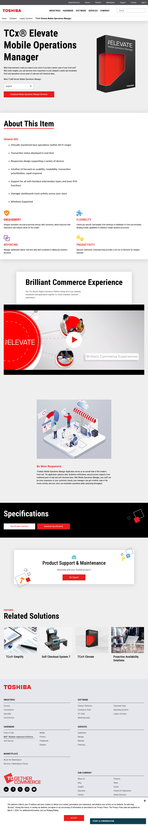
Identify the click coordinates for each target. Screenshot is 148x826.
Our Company (85, 772)
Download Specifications (53, 526)
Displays (43, 745)
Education (81, 791)
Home (4, 18)
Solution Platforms (85, 706)
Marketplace (110, 2)
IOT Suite (81, 714)
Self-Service (8, 741)
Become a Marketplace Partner (16, 764)
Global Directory (74, 2)
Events (116, 787)
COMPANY (104, 10)
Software (13, 18)
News (116, 783)
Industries (9, 699)
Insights (81, 787)
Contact (133, 2)
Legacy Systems (26, 18)
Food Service (9, 718)
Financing (81, 745)
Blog (79, 783)
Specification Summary (19, 526)
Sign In (143, 2)
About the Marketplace (13, 760)
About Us (81, 779)
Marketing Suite (84, 718)
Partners (98, 2)
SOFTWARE (81, 10)
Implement (82, 733)
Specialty (7, 714)
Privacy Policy (52, 810)
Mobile (42, 733)
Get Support (74, 577)
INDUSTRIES (54, 10)
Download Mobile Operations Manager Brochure (29, 94)
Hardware (9, 726)
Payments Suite (120, 706)
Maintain (81, 741)
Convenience (9, 710)
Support (123, 2)
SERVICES (93, 10)
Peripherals (44, 741)
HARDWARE (68, 10)
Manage (81, 737)
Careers (87, 2)
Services (82, 726)
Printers (43, 737)
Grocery (7, 706)
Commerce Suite (84, 710)
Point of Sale (9, 733)
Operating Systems (121, 710)
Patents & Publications (122, 791)
